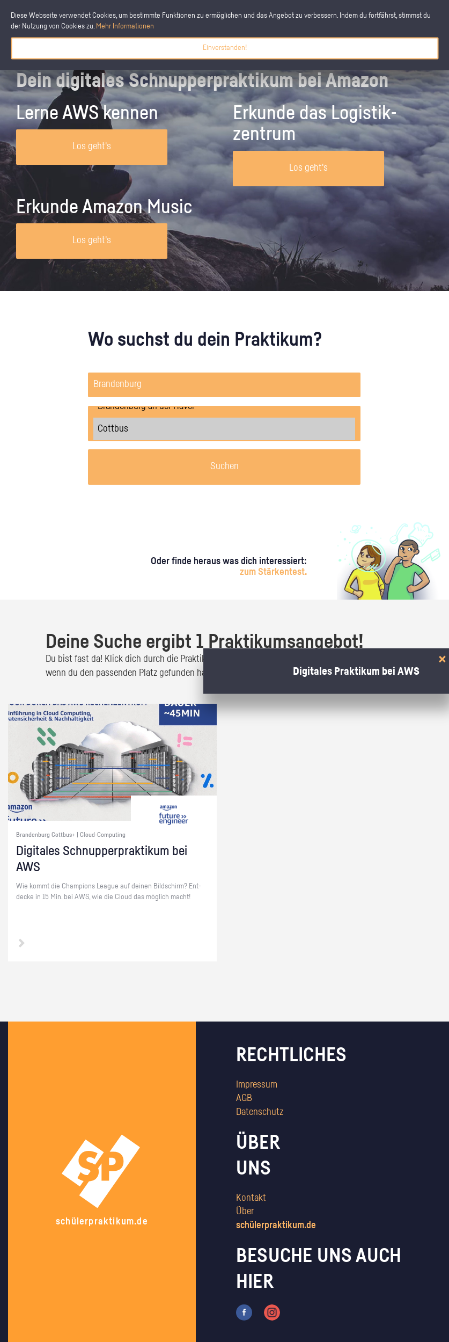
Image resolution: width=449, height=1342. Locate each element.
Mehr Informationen (125, 26)
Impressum (256, 1085)
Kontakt (251, 1198)
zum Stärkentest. (273, 572)
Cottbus (224, 429)
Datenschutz (259, 1112)
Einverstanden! (225, 48)
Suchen (224, 466)
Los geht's (91, 146)
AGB (244, 1098)
